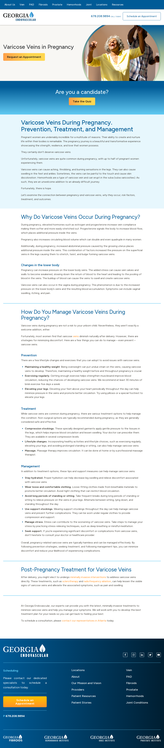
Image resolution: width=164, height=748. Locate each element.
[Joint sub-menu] (93, 4)
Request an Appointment (24, 57)
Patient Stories (81, 702)
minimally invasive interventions (88, 577)
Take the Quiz (82, 101)
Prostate (57, 4)
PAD (31, 4)
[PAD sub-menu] (36, 4)
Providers (77, 689)
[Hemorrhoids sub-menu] (83, 4)
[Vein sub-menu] (26, 4)
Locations (101, 4)
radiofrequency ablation (97, 581)
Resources (118, 4)
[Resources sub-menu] (125, 4)
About (75, 676)
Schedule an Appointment (142, 16)
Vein (22, 4)
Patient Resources (83, 696)
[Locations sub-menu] (109, 4)
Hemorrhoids (74, 4)
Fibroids (43, 4)
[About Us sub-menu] (17, 4)
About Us (9, 4)
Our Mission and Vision (86, 683)
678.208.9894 (100, 16)
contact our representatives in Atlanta (84, 620)
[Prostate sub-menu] (64, 4)
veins (76, 336)
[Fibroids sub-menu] (49, 4)
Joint (89, 4)
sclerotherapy (70, 581)
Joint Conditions (137, 702)
